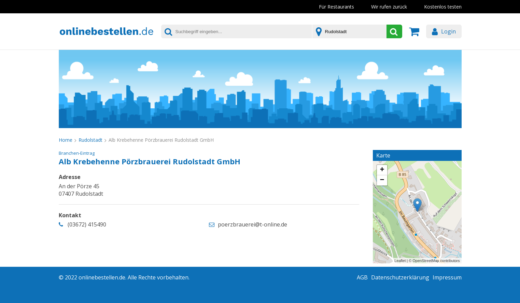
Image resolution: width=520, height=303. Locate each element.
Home (65, 140)
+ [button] (382, 170)
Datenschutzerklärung (400, 277)
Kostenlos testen (443, 6)
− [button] (382, 180)
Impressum (447, 277)
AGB (362, 277)
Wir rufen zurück (389, 6)
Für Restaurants (336, 6)
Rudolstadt (90, 140)
